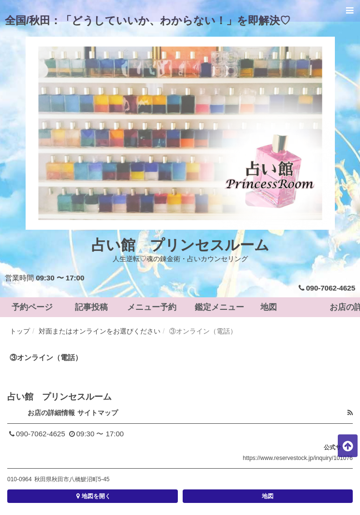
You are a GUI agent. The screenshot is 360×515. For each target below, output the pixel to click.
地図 (268, 496)
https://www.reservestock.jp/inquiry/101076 (298, 458)
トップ (20, 331)
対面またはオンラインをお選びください (99, 331)
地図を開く (92, 496)
